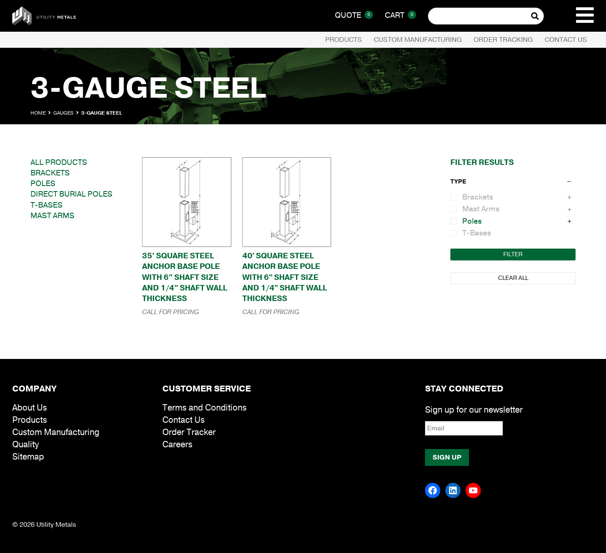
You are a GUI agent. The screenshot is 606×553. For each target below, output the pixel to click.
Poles (42, 183)
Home (38, 113)
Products (343, 39)
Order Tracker (189, 432)
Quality (25, 444)
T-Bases (46, 205)
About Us (29, 407)
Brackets (50, 173)
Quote (354, 15)
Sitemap (28, 457)
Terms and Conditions (204, 407)
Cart (400, 15)
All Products (58, 162)
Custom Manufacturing (418, 39)
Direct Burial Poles (71, 194)
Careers (177, 444)
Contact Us (566, 39)
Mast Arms (52, 216)
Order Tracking (503, 39)
